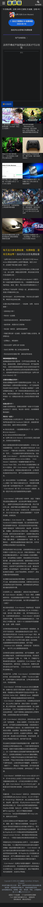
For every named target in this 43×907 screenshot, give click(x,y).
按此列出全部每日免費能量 (21, 30)
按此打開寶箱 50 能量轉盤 (21, 22)
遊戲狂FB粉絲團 (14, 895)
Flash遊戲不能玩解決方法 (18, 897)
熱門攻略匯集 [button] (21, 38)
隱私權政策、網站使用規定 (22, 899)
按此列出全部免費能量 (28, 254)
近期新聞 (8, 104)
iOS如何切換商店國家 (29, 895)
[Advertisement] (21, 75)
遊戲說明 (32, 897)
